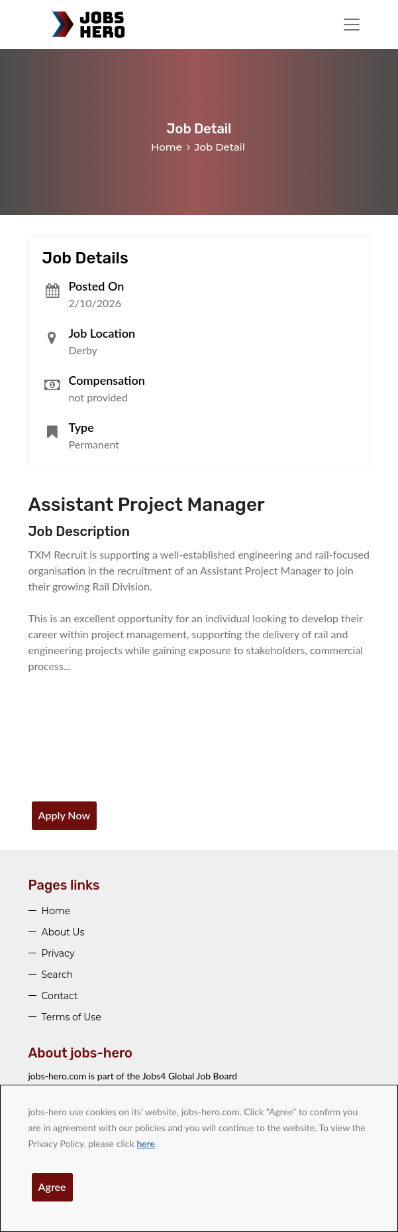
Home (166, 147)
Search (58, 975)
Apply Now (64, 815)
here (145, 1143)
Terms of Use (71, 1017)
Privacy (58, 953)
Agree (52, 1186)
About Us (63, 932)
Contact (60, 996)
